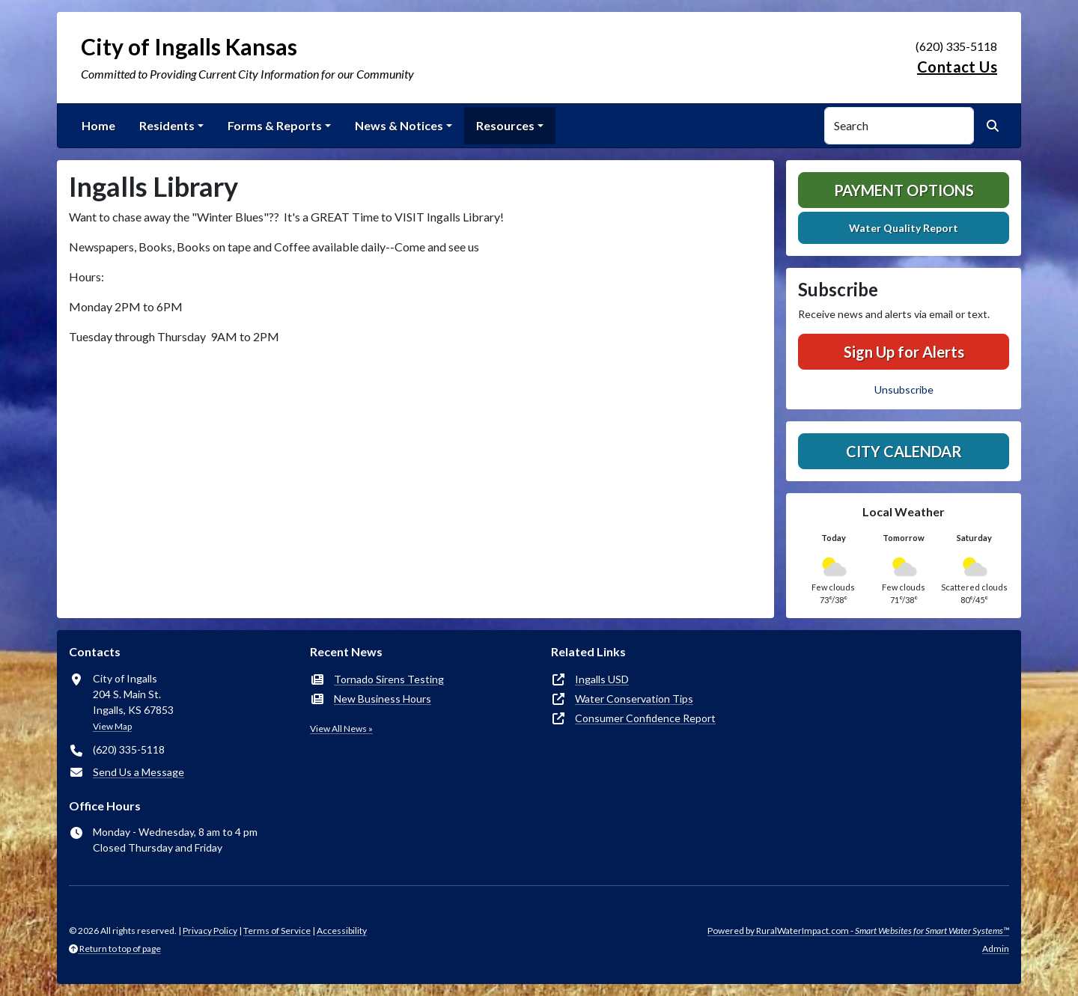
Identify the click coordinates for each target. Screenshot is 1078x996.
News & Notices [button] (399, 125)
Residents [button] (167, 125)
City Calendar (904, 451)
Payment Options (904, 190)
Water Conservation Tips (634, 698)
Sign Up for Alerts (904, 352)
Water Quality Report (903, 227)
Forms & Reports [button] (275, 125)
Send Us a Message (138, 772)
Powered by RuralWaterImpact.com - (858, 930)
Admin (995, 948)
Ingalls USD (602, 679)
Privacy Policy (210, 930)
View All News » (341, 728)
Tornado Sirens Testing (389, 679)
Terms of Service (277, 930)
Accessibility (342, 930)
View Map (112, 726)
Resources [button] (505, 125)
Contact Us (957, 67)
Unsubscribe (904, 389)
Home (98, 125)
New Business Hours (382, 698)
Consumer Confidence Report (645, 718)
